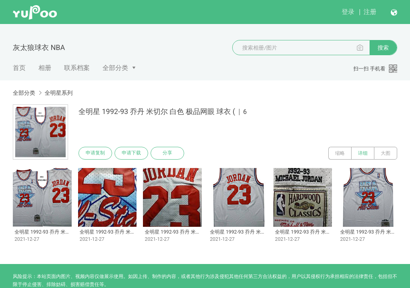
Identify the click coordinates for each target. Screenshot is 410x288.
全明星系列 (58, 93)
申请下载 (131, 153)
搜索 (383, 47)
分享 (167, 153)
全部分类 (115, 68)
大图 (385, 153)
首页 (19, 68)
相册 (44, 68)
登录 (348, 12)
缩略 (340, 153)
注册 (370, 12)
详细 (363, 153)
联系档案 (77, 68)
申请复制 (95, 153)
